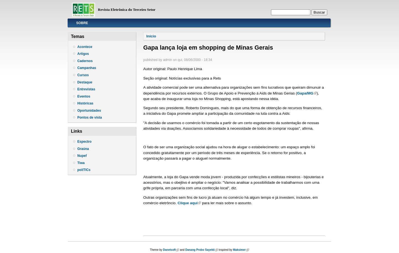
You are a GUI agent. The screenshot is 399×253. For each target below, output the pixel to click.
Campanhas (86, 68)
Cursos (83, 75)
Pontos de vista (89, 117)
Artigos (83, 54)
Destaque (84, 82)
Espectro (84, 142)
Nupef (82, 156)
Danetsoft (171, 249)
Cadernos (85, 61)
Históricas (85, 103)
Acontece (84, 47)
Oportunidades (89, 111)
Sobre (82, 23)
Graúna (83, 149)
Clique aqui (189, 203)
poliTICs (83, 170)
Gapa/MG (307, 93)
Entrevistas (86, 89)
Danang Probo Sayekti (201, 249)
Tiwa (81, 163)
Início (151, 36)
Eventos (83, 96)
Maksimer (241, 249)
